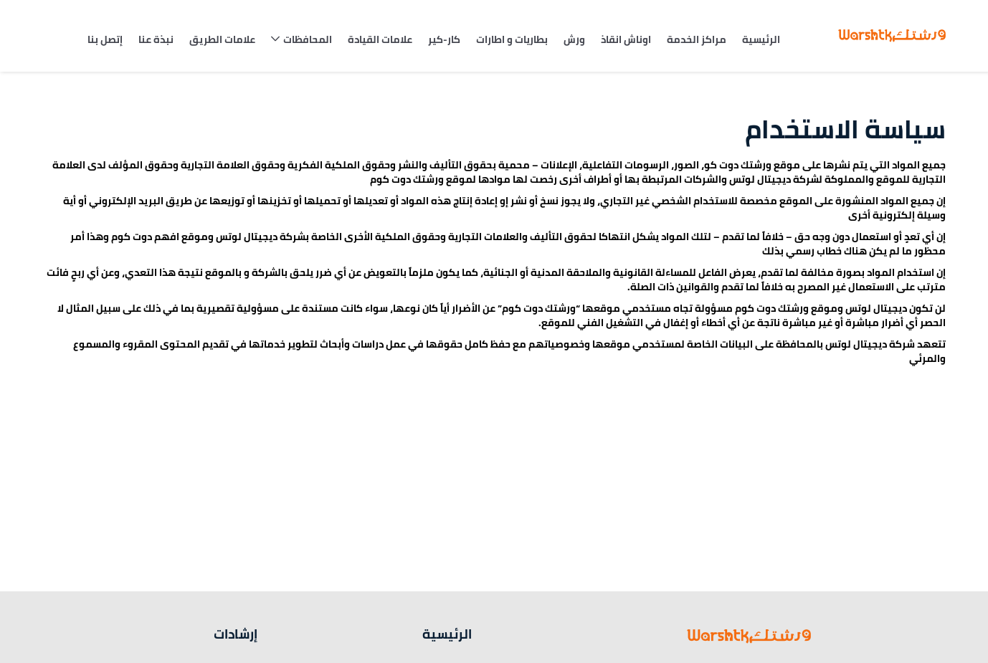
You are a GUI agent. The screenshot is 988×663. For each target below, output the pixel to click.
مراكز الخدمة (696, 39)
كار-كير (444, 39)
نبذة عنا (156, 39)
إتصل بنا (105, 39)
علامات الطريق (222, 39)
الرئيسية (761, 39)
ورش (574, 39)
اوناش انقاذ (626, 39)
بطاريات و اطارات (512, 39)
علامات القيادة (380, 39)
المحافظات (307, 39)
